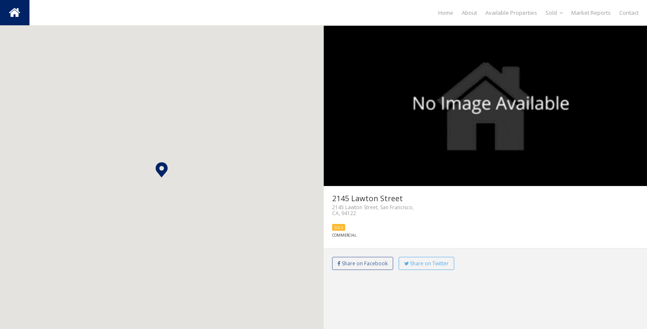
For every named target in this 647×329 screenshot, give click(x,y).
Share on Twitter (426, 263)
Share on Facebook (363, 263)
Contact (629, 12)
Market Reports (591, 12)
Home (445, 12)
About (469, 12)
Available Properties (511, 12)
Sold (554, 12)
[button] (161, 170)
